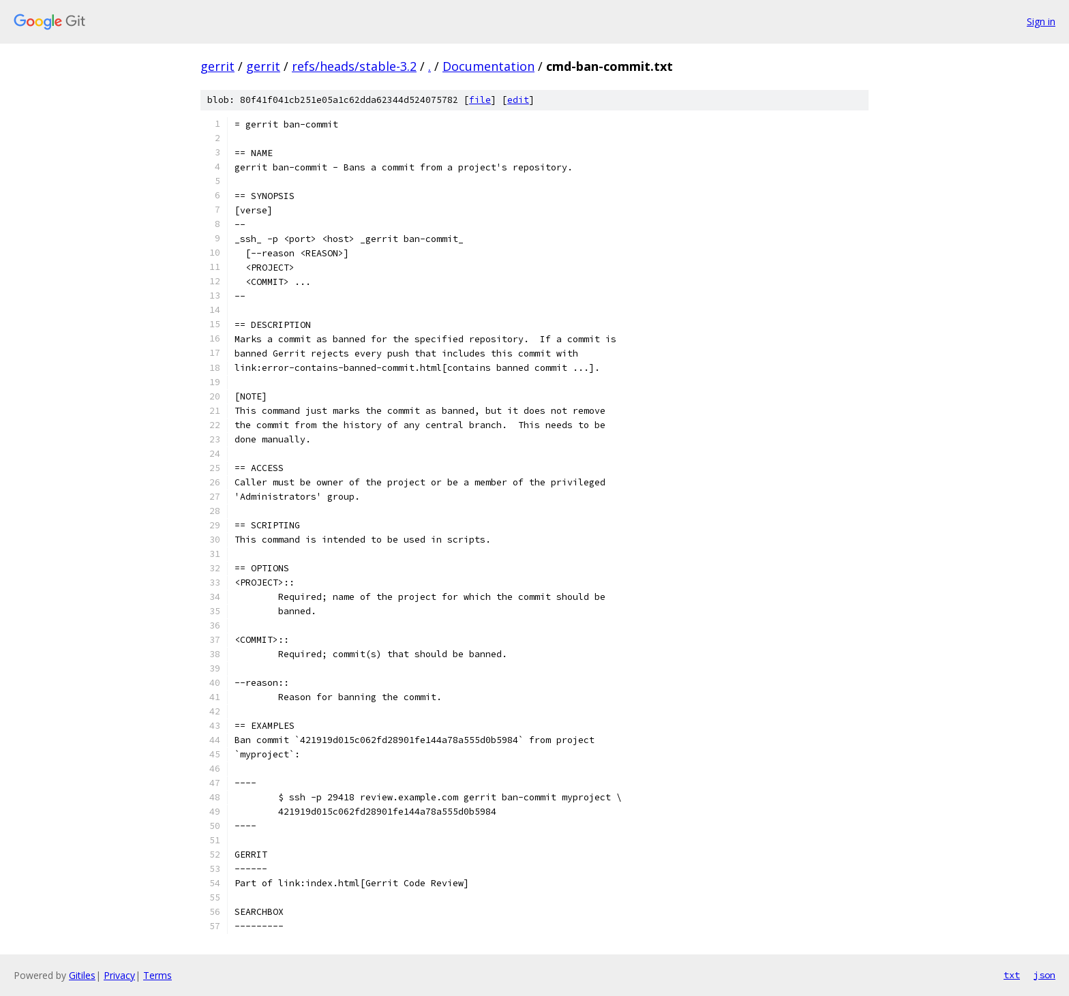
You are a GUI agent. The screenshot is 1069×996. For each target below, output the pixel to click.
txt (1012, 975)
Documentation (488, 66)
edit (518, 100)
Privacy (119, 975)
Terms (157, 975)
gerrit (217, 66)
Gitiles (82, 975)
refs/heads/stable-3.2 (354, 66)
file (480, 100)
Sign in (1041, 21)
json (1044, 975)
